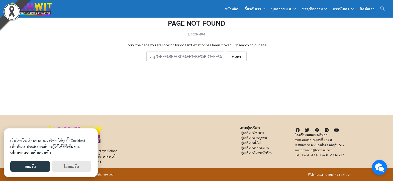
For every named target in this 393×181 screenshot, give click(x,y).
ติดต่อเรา (367, 9)
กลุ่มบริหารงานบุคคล (253, 138)
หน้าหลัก (231, 9)
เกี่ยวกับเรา (252, 9)
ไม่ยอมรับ (71, 166)
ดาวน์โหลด (341, 9)
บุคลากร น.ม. (281, 9)
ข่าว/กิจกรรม (312, 9)
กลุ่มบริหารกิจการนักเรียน (256, 153)
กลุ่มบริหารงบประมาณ (254, 148)
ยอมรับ (30, 166)
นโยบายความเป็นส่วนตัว (30, 152)
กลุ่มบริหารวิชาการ (252, 133)
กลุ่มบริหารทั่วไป (250, 143)
